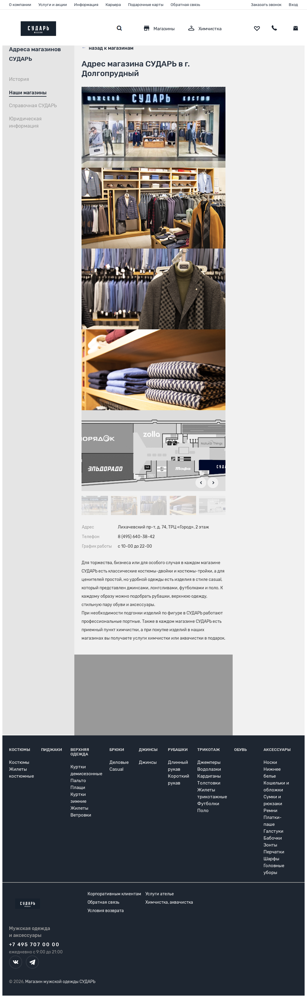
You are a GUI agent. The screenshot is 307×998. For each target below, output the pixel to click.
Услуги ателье (159, 893)
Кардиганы (209, 776)
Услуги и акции (52, 4)
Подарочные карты (145, 4)
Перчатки (274, 852)
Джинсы (148, 749)
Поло (203, 810)
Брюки (116, 749)
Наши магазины (27, 93)
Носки (270, 762)
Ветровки (80, 815)
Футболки (208, 803)
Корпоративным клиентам (114, 893)
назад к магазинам (107, 48)
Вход (293, 5)
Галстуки (273, 831)
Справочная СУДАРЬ (33, 105)
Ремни (270, 810)
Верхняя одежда (79, 751)
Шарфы (271, 858)
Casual (116, 769)
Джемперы (209, 762)
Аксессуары (277, 749)
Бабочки (273, 838)
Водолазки (209, 769)
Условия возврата (106, 910)
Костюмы (19, 749)
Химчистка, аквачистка (169, 902)
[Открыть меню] (9, 27)
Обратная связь (185, 4)
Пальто (78, 780)
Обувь (240, 749)
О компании (20, 4)
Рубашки (178, 749)
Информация (86, 4)
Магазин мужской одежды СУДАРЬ (60, 981)
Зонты (270, 845)
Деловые (119, 762)
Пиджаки (51, 749)
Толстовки (208, 783)
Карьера (113, 4)
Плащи (77, 787)
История (19, 79)
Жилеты (79, 808)
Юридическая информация (25, 122)
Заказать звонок (266, 5)
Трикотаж (208, 749)
